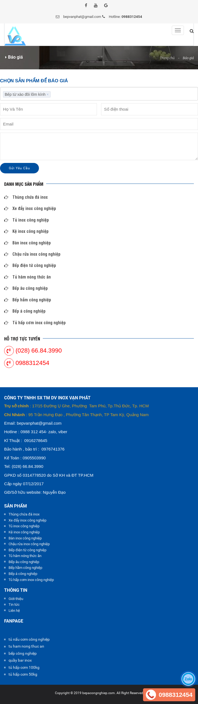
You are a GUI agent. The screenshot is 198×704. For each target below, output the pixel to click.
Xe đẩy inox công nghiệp (30, 208)
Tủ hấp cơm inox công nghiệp (35, 322)
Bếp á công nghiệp (25, 311)
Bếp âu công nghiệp (26, 288)
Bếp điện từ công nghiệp (30, 265)
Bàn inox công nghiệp (27, 242)
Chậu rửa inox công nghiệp (32, 254)
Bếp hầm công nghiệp (27, 299)
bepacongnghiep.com (98, 693)
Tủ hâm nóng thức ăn (27, 277)
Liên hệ (14, 611)
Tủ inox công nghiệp (26, 220)
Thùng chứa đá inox (26, 197)
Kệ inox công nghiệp (26, 231)
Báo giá (188, 58)
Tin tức (14, 604)
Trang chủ (167, 58)
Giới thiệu (16, 599)
